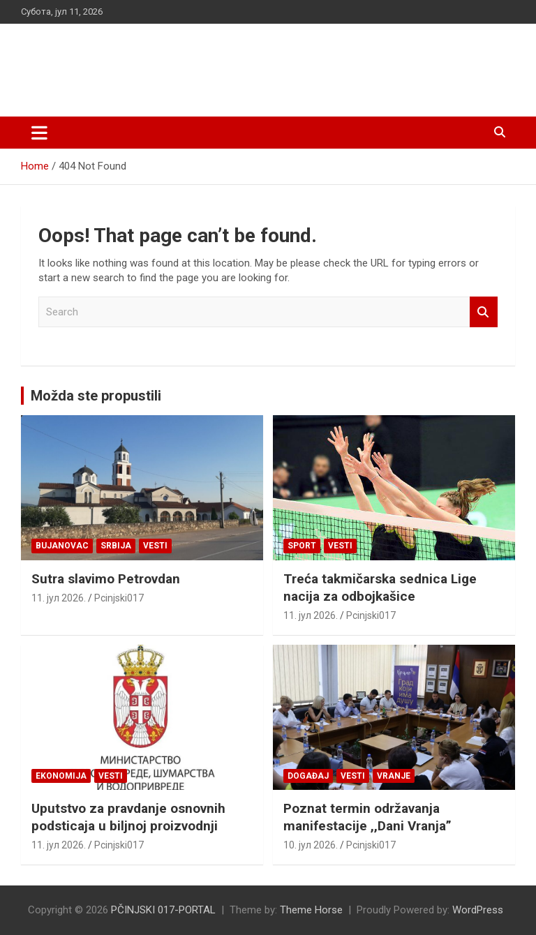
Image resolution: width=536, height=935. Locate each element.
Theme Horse (311, 910)
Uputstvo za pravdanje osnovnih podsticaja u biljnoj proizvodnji (128, 817)
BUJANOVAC (62, 546)
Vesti (155, 546)
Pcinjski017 (119, 598)
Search (484, 312)
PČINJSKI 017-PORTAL (168, 62)
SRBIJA (115, 546)
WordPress (477, 910)
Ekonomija (61, 776)
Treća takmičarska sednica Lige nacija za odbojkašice (380, 587)
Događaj (308, 776)
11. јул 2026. (58, 598)
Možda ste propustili (96, 395)
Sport (302, 546)
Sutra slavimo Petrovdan (105, 579)
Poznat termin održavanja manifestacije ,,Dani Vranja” (367, 817)
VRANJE (393, 776)
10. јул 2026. (310, 845)
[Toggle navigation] (39, 133)
